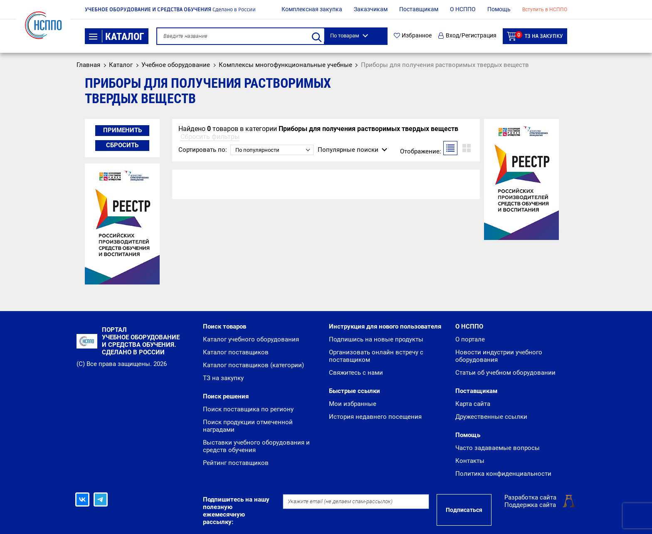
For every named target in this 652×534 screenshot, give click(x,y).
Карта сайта (472, 404)
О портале (470, 339)
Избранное (413, 35)
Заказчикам (371, 9)
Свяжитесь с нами (356, 372)
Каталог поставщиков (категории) (253, 365)
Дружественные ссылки (491, 416)
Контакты (469, 461)
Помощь (499, 9)
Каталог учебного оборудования (251, 339)
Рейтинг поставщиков (236, 463)
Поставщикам (418, 9)
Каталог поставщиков (236, 352)
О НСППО (463, 9)
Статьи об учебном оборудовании (505, 372)
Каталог (116, 36)
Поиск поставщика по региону (248, 409)
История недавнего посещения (375, 416)
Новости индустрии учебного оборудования (498, 356)
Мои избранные (352, 404)
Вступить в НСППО (544, 9)
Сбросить (122, 145)
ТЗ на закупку (535, 36)
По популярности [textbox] (257, 150)
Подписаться (464, 510)
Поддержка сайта (530, 505)
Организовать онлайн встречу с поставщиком (376, 356)
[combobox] (272, 150)
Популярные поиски (348, 149)
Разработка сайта (530, 497)
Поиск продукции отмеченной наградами (248, 425)
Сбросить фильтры (210, 137)
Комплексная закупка (312, 9)
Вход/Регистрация (467, 35)
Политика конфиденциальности (503, 473)
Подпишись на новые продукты (376, 339)
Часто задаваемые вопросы (497, 448)
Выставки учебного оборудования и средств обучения (256, 446)
